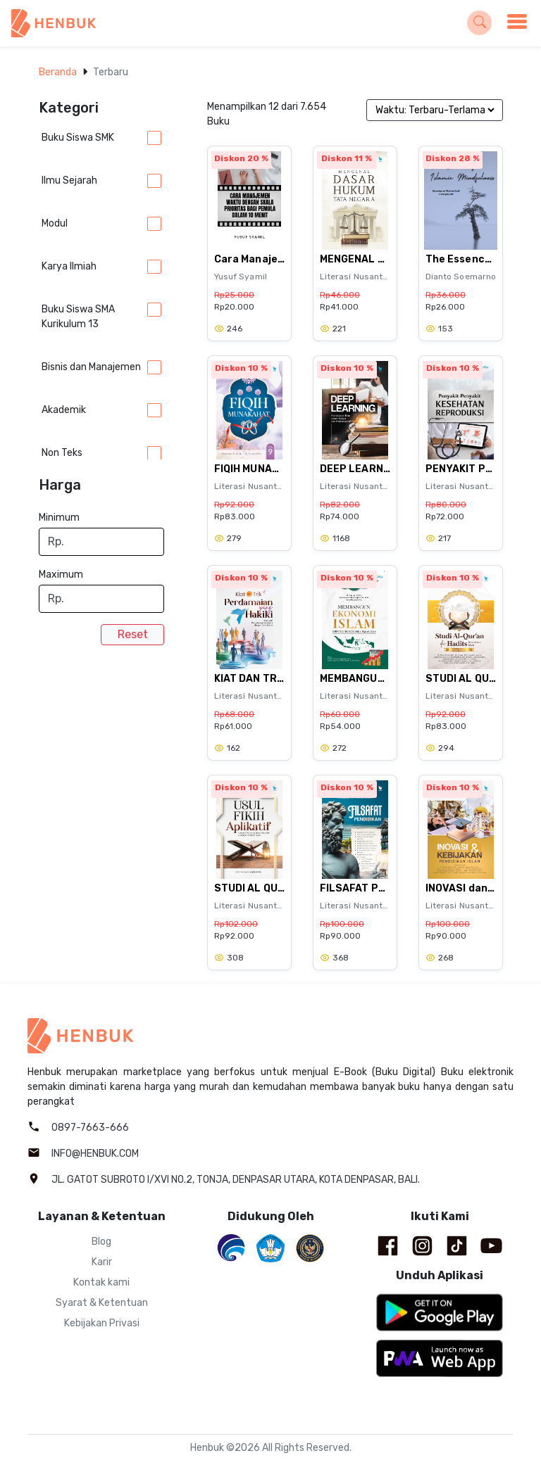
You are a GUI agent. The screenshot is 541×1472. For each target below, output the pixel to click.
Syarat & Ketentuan (102, 1303)
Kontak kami (101, 1282)
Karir (102, 1262)
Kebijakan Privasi (101, 1323)
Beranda (58, 72)
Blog (101, 1242)
